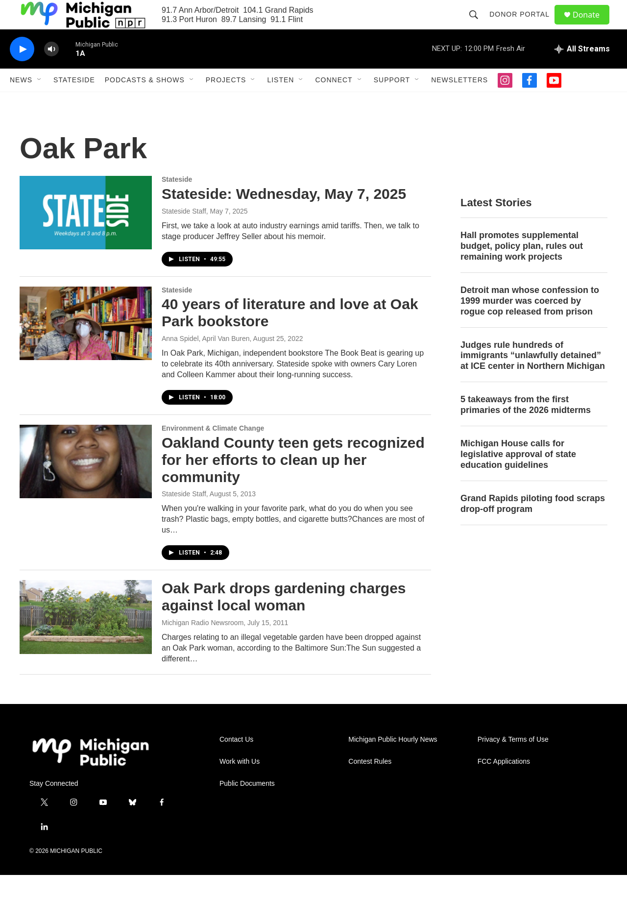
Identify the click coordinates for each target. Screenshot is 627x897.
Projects (226, 102)
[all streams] (582, 71)
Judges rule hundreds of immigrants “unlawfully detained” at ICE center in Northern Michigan (532, 377)
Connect (333, 102)
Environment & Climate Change (213, 450)
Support (392, 102)
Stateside (74, 102)
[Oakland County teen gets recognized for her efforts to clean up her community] (86, 483)
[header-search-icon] (478, 25)
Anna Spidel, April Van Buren (206, 360)
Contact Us (236, 761)
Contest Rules (369, 783)
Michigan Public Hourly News (392, 761)
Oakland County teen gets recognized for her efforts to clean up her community (293, 482)
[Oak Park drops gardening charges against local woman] (86, 639)
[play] (22, 71)
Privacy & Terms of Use (513, 761)
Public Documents (247, 805)
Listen (280, 102)
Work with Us (239, 783)
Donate (592, 26)
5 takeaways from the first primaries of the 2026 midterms (525, 426)
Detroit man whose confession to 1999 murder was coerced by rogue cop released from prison (529, 323)
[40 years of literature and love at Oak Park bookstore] (86, 345)
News (21, 102)
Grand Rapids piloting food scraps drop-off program (532, 525)
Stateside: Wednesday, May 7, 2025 (284, 216)
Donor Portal (524, 25)
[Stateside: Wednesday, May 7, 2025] (86, 234)
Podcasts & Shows (145, 102)
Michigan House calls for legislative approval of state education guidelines (518, 476)
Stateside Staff (184, 233)
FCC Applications (504, 783)
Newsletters (459, 102)
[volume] (51, 71)
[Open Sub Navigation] (40, 102)
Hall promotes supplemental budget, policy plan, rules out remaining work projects (521, 268)
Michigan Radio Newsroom (202, 645)
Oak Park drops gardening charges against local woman (284, 618)
